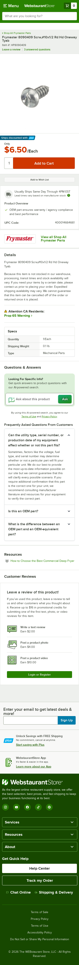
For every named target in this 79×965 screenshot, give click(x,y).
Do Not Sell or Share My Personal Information (39, 939)
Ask (65, 399)
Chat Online (18, 892)
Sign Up (67, 720)
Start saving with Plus (30, 744)
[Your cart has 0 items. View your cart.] (70, 6)
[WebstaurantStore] (39, 782)
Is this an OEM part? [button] (23, 511)
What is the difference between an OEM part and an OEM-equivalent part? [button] (34, 529)
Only (7, 143)
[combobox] (39, 16)
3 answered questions (37, 49)
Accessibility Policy (39, 932)
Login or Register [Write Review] (39, 674)
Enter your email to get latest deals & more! (37, 711)
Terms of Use (28, 416)
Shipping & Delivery (54, 892)
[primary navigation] (11, 6)
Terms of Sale (39, 912)
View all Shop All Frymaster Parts (53, 238)
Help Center (39, 868)
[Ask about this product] (39, 399)
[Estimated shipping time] (69, 195)
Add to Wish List (39, 179)
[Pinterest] (49, 807)
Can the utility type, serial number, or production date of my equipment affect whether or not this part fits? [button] (36, 440)
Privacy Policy (49, 416)
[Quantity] (9, 163)
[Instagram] (5, 807)
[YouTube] (16, 807)
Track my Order (40, 880)
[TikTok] (38, 807)
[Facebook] (27, 807)
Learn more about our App (33, 766)
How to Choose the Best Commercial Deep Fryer (43, 560)
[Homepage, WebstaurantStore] (39, 5)
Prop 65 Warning (17, 316)
